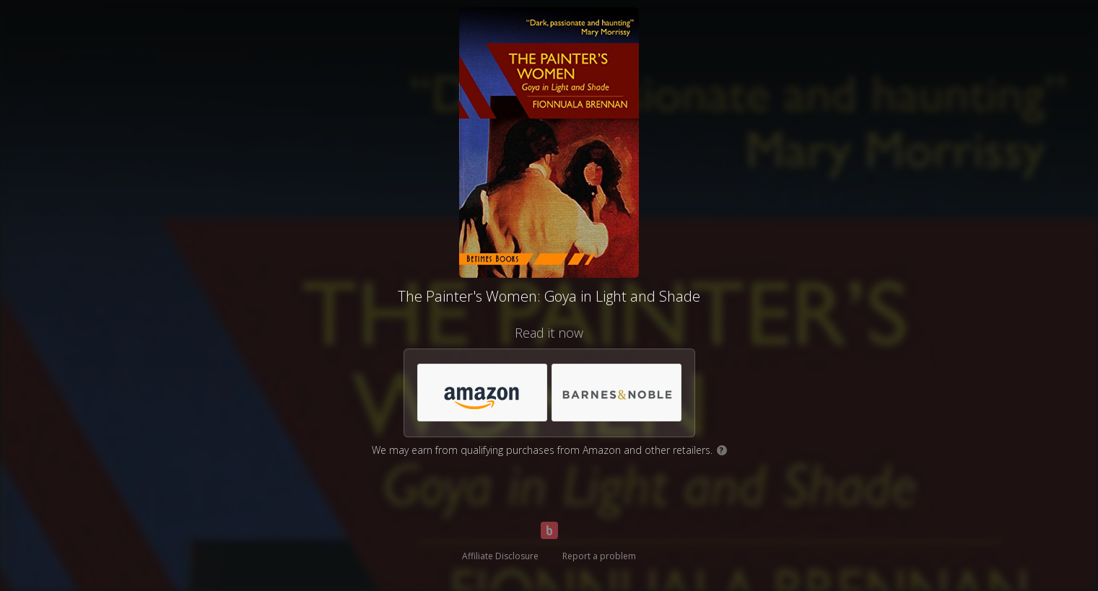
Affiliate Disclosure (500, 556)
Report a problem (599, 556)
